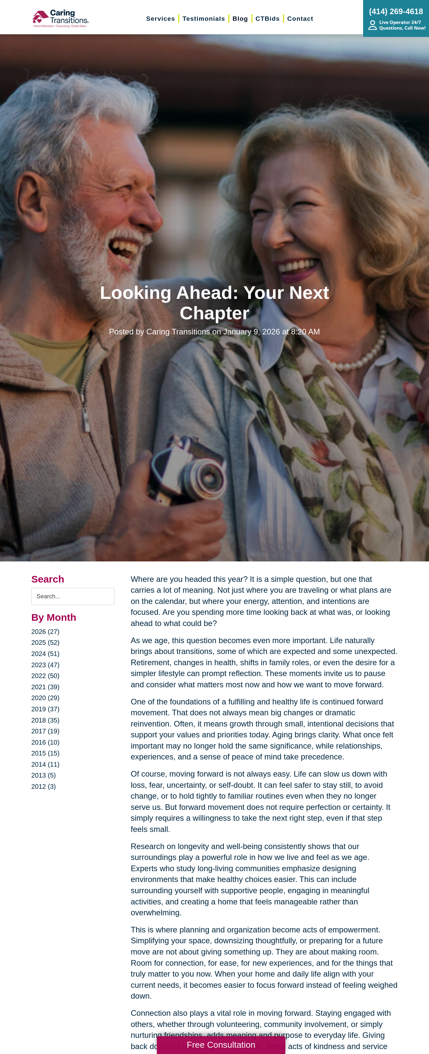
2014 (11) (45, 764)
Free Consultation (221, 1045)
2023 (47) (45, 665)
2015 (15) (45, 753)
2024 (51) (45, 653)
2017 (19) (45, 731)
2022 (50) (45, 675)
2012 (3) (43, 786)
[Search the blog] (72, 596)
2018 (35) (45, 720)
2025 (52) (45, 642)
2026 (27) (45, 631)
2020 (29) (45, 697)
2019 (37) (45, 709)
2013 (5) (43, 775)
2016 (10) (45, 742)
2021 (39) (45, 687)
